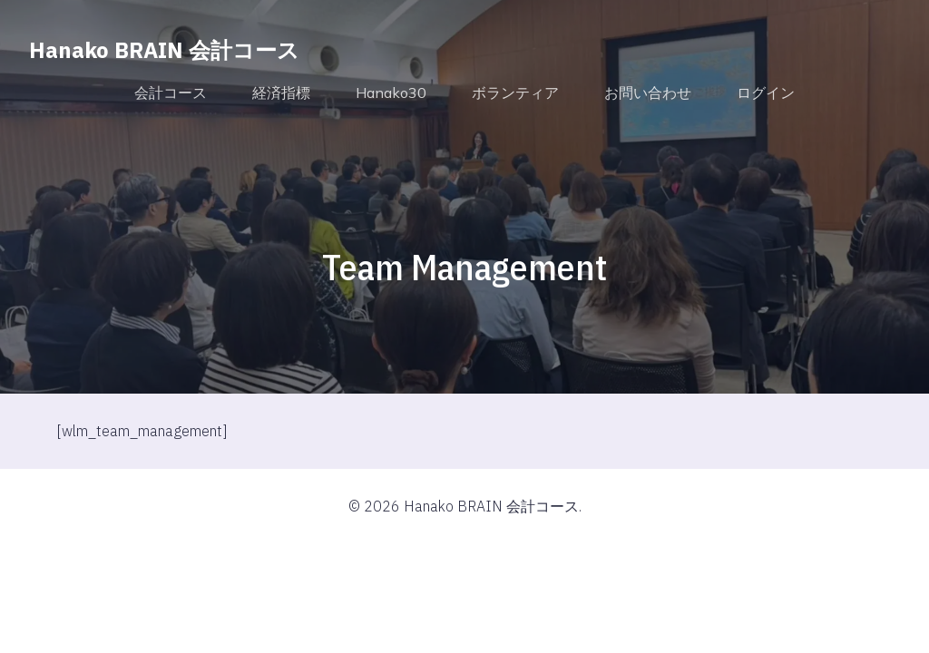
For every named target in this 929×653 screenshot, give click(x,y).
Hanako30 (391, 92)
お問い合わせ (647, 92)
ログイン (766, 92)
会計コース (170, 92)
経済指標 (281, 92)
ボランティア (515, 92)
